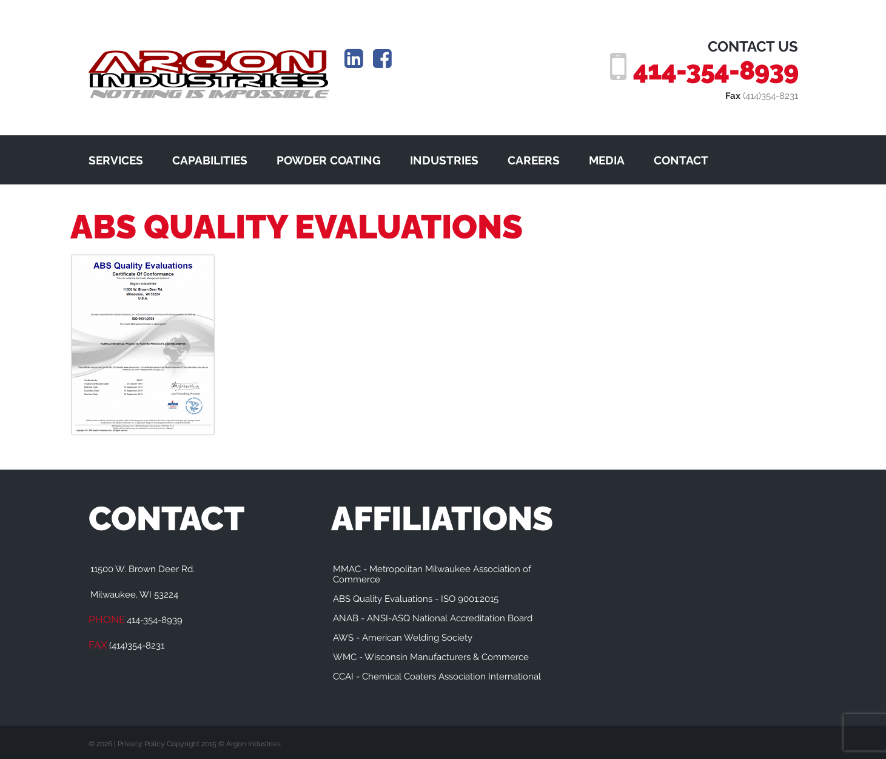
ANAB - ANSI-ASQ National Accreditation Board (432, 618)
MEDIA (607, 160)
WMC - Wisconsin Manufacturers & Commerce (431, 657)
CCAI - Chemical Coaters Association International (437, 676)
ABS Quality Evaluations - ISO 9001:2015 (415, 598)
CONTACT (681, 160)
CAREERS (534, 160)
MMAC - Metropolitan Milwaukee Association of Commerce (432, 574)
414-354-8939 (715, 70)
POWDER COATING (329, 160)
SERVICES (116, 160)
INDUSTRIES (444, 160)
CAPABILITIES (209, 160)
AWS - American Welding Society (402, 637)
